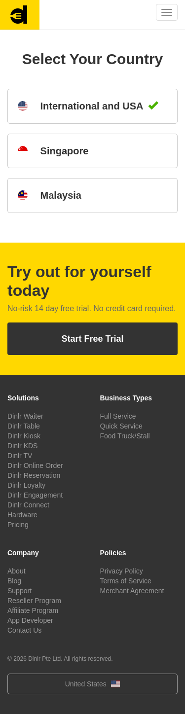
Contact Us (24, 630)
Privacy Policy (121, 571)
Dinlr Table (23, 426)
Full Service (118, 416)
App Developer (30, 620)
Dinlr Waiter (25, 416)
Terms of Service (125, 581)
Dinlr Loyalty (26, 485)
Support (19, 591)
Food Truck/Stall (125, 436)
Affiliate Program (32, 610)
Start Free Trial (92, 339)
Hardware (22, 515)
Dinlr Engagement (35, 495)
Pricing (18, 525)
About (16, 571)
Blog (14, 581)
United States (92, 684)
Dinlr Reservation (33, 475)
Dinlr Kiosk (23, 436)
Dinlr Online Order (35, 465)
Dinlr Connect (28, 505)
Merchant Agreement (132, 591)
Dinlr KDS (22, 446)
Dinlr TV (19, 456)
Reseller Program (34, 601)
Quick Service (121, 426)
